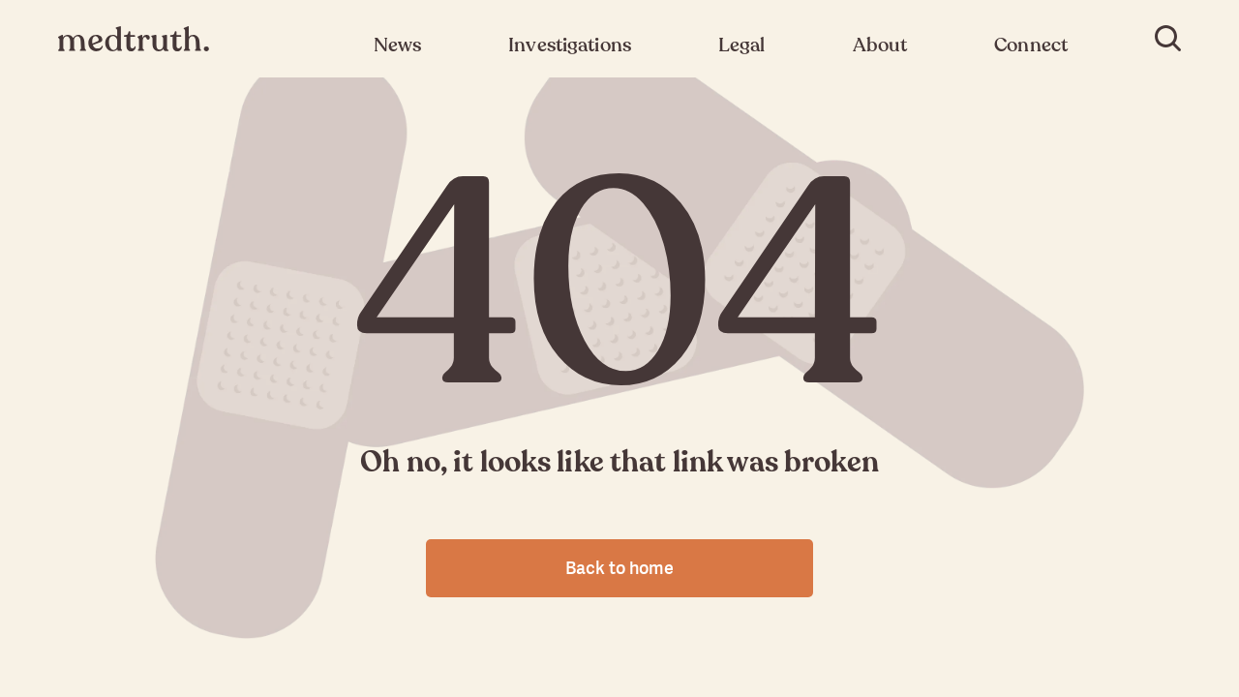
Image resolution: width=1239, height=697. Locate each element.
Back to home (619, 568)
